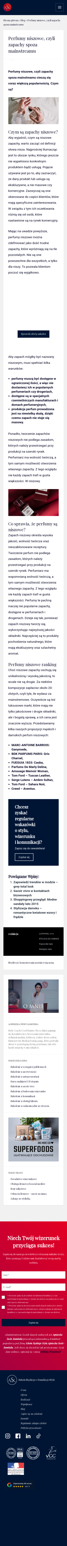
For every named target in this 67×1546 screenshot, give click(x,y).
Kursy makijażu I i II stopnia (24, 1081)
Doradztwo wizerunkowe (24, 1179)
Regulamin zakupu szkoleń (33, 1423)
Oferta (24, 1394)
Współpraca (26, 1404)
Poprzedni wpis (46, 944)
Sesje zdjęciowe (18, 1188)
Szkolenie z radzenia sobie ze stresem (30, 1105)
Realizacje (25, 1399)
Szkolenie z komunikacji (23, 1096)
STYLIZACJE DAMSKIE (49, 938)
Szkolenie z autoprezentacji (25, 1076)
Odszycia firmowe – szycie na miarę (29, 1193)
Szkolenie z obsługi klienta (24, 1101)
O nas (23, 1390)
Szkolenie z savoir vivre (23, 1086)
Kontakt (25, 1418)
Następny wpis (45, 949)
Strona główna (10, 20)
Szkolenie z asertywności (23, 1071)
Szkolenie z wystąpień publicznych (28, 1066)
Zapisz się (24, 857)
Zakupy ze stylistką (20, 1198)
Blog (23, 20)
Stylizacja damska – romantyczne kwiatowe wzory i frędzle (35, 912)
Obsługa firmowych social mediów (28, 1183)
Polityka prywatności (31, 1427)
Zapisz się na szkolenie (32, 1413)
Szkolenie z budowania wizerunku (28, 1091)
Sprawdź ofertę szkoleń (33, 333)
